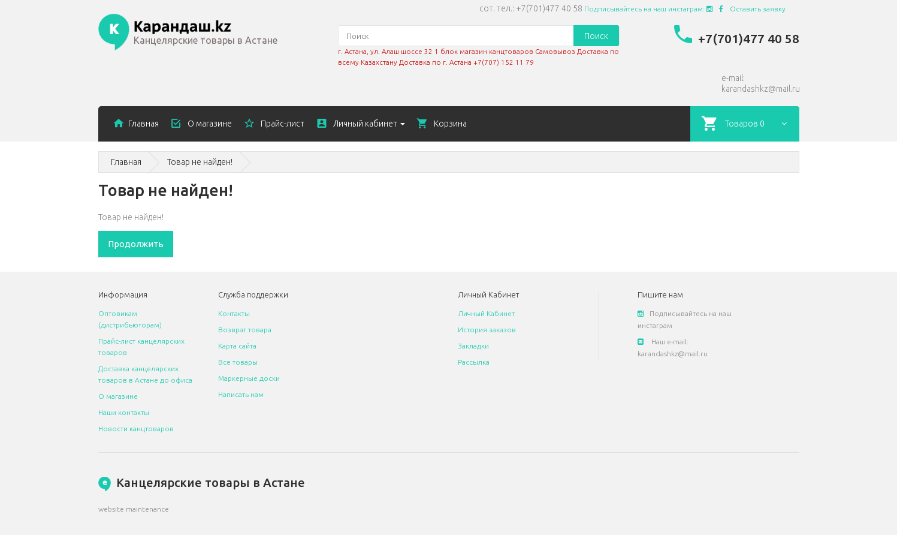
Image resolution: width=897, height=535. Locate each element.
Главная (126, 162)
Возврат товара (244, 329)
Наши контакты (123, 412)
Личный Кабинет (486, 313)
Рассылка (474, 362)
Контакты (234, 313)
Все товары (238, 362)
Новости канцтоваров (136, 428)
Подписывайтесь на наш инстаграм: (648, 9)
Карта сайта (237, 346)
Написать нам (241, 394)
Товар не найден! (199, 162)
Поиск (596, 36)
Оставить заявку (758, 9)
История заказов (487, 329)
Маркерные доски (249, 378)
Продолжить (136, 244)
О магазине (118, 396)
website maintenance (133, 509)
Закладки (473, 346)
